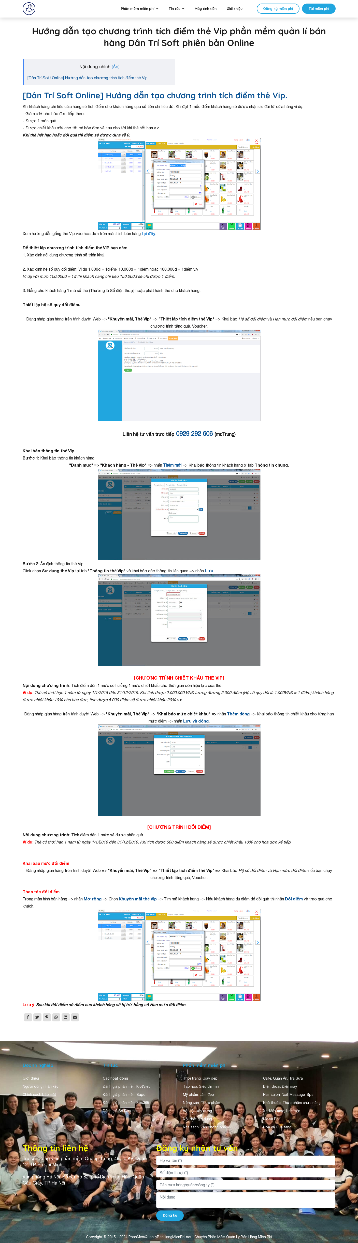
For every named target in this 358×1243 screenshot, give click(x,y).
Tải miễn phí (319, 8)
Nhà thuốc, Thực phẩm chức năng (292, 1103)
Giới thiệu (234, 8)
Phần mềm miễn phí (137, 8)
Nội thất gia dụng (197, 1119)
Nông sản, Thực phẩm (201, 1103)
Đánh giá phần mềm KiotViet (126, 1086)
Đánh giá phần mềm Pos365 (126, 1103)
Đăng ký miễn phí (278, 8)
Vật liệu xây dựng (197, 1111)
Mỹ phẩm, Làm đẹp (198, 1095)
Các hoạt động (115, 1078)
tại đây (148, 233)
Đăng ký (170, 1215)
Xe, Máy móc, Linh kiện (281, 1111)
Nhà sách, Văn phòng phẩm (206, 1127)
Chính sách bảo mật (39, 1095)
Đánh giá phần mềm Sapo (124, 1095)
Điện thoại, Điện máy (280, 1086)
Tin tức (174, 8)
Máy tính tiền (206, 8)
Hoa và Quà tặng (277, 1127)
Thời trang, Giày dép (200, 1078)
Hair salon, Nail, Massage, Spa (288, 1095)
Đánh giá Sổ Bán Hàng (121, 1111)
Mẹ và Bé (271, 1119)
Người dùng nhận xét (40, 1086)
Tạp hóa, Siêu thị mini (201, 1086)
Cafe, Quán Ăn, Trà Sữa (283, 1078)
